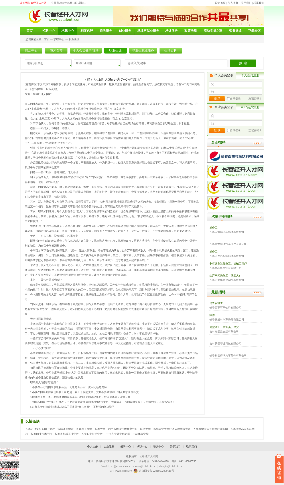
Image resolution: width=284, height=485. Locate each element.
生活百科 (170, 50)
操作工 (213, 227)
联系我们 (258, 2)
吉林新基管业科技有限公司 (225, 343)
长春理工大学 (84, 429)
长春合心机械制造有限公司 (225, 268)
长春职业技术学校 (92, 433)
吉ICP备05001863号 (121, 471)
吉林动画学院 (65, 429)
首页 (46, 39)
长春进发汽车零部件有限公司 (226, 256)
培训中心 (158, 446)
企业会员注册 (250, 107)
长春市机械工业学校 (67, 433)
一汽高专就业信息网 (118, 433)
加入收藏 (233, 2)
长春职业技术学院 (41, 433)
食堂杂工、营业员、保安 (224, 327)
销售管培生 (216, 303)
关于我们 (246, 2)
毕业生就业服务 (143, 50)
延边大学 (145, 429)
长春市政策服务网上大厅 (40, 429)
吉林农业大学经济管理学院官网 (172, 429)
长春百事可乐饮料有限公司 (225, 307)
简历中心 (31, 50)
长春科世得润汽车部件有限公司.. (228, 244)
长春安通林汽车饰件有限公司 (226, 232)
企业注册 (109, 446)
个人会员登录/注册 (86, 50)
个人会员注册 (250, 75)
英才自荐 (56, 50)
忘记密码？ (255, 98)
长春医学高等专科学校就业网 (210, 429)
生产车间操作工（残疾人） (225, 275)
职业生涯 (74, 39)
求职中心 (58, 39)
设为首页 (220, 2)
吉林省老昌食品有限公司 (224, 331)
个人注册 (92, 446)
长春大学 (100, 429)
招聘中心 (125, 446)
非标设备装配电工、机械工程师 (228, 263)
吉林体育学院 (141, 433)
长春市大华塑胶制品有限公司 (226, 280)
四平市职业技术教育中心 (122, 429)
